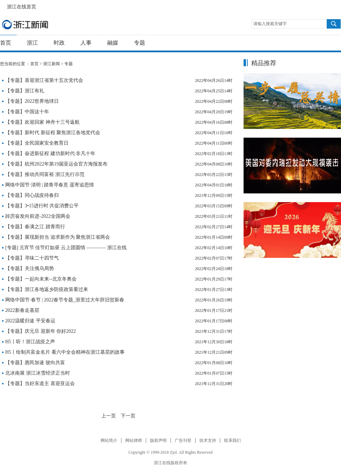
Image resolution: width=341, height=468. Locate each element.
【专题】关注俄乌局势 (29, 268)
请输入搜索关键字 (270, 23)
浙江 (32, 43)
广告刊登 (183, 440)
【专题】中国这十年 (27, 111)
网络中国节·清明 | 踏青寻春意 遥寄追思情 (49, 184)
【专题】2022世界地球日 (32, 101)
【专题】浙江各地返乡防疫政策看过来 (46, 289)
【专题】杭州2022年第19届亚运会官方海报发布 (56, 164)
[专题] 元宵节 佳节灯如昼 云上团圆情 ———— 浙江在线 (66, 247)
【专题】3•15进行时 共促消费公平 (42, 205)
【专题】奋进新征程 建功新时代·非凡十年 (50, 153)
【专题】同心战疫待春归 (32, 195)
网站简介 (109, 440)
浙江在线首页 (3, 5)
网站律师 (133, 440)
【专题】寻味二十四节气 (32, 258)
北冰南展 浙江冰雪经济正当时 (37, 373)
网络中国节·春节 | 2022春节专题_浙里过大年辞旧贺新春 (64, 299)
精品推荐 (263, 63)
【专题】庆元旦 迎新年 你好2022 (40, 331)
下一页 (128, 416)
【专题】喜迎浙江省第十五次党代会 (44, 80)
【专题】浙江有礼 (24, 90)
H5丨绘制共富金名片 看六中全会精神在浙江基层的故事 (65, 352)
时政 (59, 43)
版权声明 (158, 440)
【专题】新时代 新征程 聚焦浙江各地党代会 (52, 132)
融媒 (112, 43)
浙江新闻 (25, 24)
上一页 (108, 416)
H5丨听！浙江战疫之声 (30, 341)
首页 (5, 43)
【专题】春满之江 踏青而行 (35, 226)
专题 (139, 43)
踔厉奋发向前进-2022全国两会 (37, 216)
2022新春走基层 (22, 310)
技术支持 (207, 440)
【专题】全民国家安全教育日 (37, 143)
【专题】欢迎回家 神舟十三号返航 (42, 122)
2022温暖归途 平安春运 (30, 320)
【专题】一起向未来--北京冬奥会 (41, 279)
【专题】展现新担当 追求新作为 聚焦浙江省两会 (57, 237)
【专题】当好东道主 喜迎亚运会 (40, 383)
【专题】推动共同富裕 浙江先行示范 (45, 174)
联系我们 (232, 440)
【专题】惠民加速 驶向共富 (35, 362)
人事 (86, 43)
